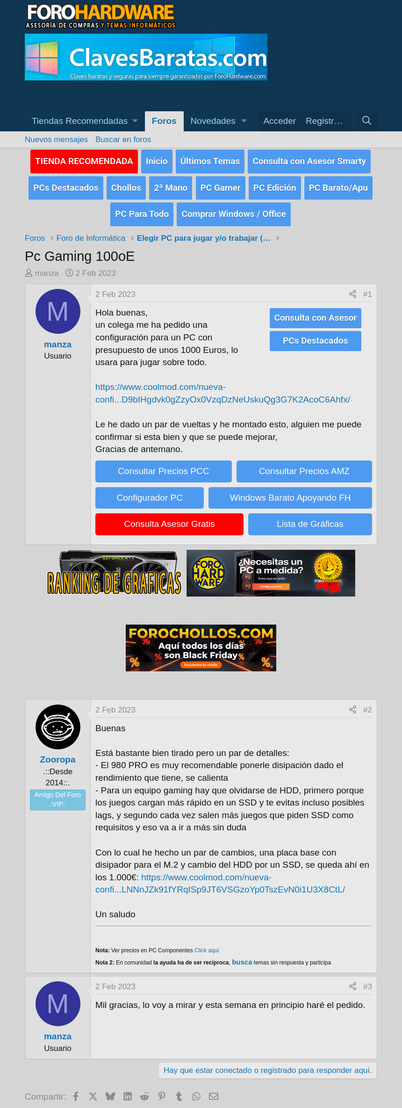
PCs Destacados (65, 184)
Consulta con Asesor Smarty (309, 159)
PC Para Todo (142, 208)
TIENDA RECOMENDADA (84, 159)
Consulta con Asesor (315, 311)
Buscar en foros (123, 139)
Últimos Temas (210, 159)
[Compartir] (352, 289)
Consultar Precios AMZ (304, 465)
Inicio (157, 159)
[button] (85, 121)
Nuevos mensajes (56, 139)
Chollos (126, 184)
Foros (164, 121)
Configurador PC (149, 491)
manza (47, 267)
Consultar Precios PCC (163, 465)
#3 (367, 981)
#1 (367, 288)
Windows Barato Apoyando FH (290, 491)
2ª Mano (170, 184)
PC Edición (274, 184)
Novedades (213, 121)
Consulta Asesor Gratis (169, 518)
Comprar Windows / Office (233, 208)
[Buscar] (367, 121)
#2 (367, 703)
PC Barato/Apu (338, 184)
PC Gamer (221, 184)
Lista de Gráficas (310, 518)
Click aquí (206, 944)
